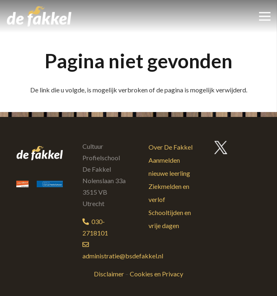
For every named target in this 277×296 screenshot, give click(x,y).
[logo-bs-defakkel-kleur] (39, 16)
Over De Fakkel (170, 147)
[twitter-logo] (221, 148)
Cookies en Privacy (156, 274)
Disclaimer (109, 274)
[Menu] (265, 16)
